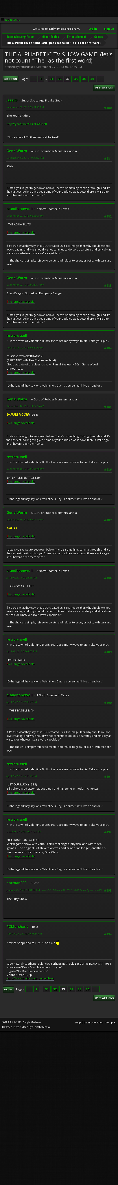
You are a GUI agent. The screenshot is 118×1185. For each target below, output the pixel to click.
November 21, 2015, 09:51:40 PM (25, 107)
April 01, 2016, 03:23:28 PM (21, 577)
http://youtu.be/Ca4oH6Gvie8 (27, 123)
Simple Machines (32, 1022)
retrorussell (16, 335)
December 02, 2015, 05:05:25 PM (25, 215)
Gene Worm (16, 150)
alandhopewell (19, 208)
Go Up (8, 989)
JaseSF (11, 100)
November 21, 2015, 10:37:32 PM (25, 157)
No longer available (21, 232)
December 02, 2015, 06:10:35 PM (25, 347)
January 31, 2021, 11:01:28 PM (23, 889)
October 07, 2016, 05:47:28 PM (23, 831)
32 (59, 79)
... (46, 79)
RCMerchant (17, 926)
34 (76, 79)
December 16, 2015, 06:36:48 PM (25, 468)
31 (51, 79)
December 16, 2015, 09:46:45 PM (25, 519)
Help (78, 1022)
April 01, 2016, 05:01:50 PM (21, 651)
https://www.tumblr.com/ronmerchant (30, 978)
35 (84, 79)
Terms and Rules (93, 1022)
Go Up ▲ (110, 1022)
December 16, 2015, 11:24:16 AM (25, 405)
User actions (104, 87)
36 (92, 79)
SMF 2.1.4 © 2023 (12, 1022)
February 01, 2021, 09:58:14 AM (24, 933)
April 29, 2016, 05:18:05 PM (21, 775)
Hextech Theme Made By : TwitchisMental (26, 1026)
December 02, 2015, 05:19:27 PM (25, 284)
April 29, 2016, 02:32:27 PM (21, 701)
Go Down (10, 78)
